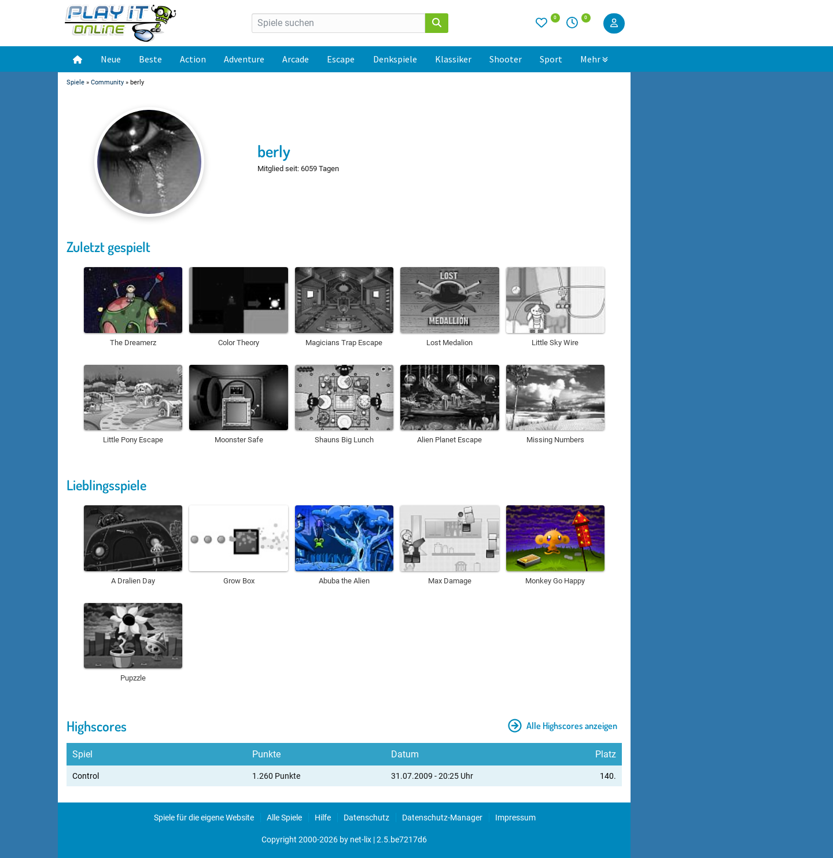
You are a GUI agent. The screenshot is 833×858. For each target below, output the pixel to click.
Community (107, 82)
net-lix (360, 839)
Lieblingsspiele (106, 485)
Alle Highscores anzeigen (562, 726)
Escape (341, 59)
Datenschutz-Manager (442, 817)
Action (193, 59)
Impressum (515, 817)
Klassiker (453, 59)
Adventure (244, 59)
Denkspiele (395, 59)
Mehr (594, 59)
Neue (111, 59)
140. (608, 776)
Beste (150, 59)
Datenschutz (366, 817)
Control (85, 776)
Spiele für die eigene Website (204, 817)
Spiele (75, 82)
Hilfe (323, 817)
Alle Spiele (284, 817)
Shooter (505, 59)
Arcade (295, 59)
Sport (551, 59)
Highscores (97, 726)
